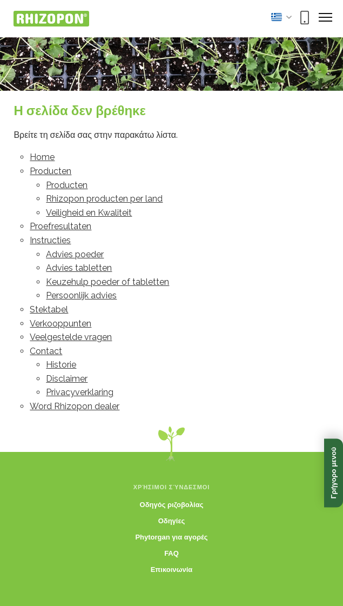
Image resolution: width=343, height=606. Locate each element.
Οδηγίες (171, 521)
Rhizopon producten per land (104, 199)
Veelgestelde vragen (71, 337)
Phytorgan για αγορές (171, 537)
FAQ (171, 553)
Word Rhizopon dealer (74, 406)
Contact (46, 351)
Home (42, 157)
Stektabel (49, 309)
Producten (50, 171)
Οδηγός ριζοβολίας (172, 505)
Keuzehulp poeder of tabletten (107, 282)
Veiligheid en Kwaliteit (89, 213)
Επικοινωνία (172, 569)
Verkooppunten (60, 323)
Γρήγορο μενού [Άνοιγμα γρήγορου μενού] (333, 472)
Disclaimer (67, 379)
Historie (61, 364)
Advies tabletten (79, 268)
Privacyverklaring (79, 392)
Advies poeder (75, 254)
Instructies (50, 240)
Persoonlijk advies (81, 295)
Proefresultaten (60, 226)
